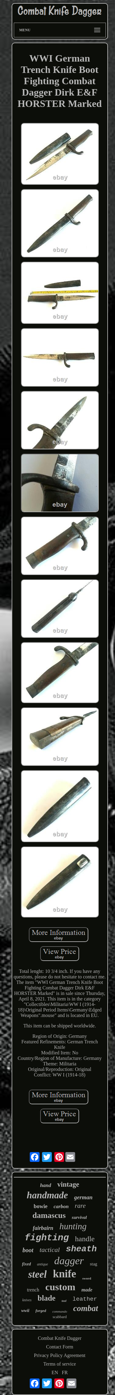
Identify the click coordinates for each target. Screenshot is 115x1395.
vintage (68, 1184)
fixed (26, 1264)
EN (55, 1372)
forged (41, 1310)
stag (93, 1263)
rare (80, 1205)
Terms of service (59, 1364)
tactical (50, 1249)
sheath (81, 1249)
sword (86, 1278)
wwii (25, 1310)
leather (85, 1299)
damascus (49, 1215)
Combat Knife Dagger (59, 1338)
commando (59, 1311)
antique (42, 1264)
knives (27, 1300)
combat (85, 1308)
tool (64, 1300)
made (87, 1289)
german (83, 1197)
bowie (41, 1206)
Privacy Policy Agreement (60, 1355)
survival (79, 1217)
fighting (47, 1238)
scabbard (59, 1316)
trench (33, 1289)
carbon (61, 1206)
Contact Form (59, 1346)
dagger (69, 1260)
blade (47, 1298)
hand (45, 1185)
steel (37, 1274)
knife (64, 1274)
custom (60, 1286)
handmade (47, 1195)
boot (27, 1250)
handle (85, 1239)
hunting (73, 1226)
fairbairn (43, 1228)
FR (65, 1372)
